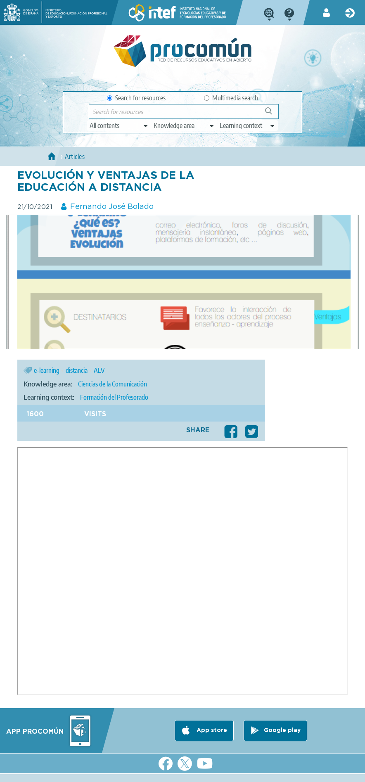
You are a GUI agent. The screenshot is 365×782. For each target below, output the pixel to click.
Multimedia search (231, 98)
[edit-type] (119, 125)
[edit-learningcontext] (247, 125)
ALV (99, 370)
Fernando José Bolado (112, 207)
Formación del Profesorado (114, 397)
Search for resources (136, 98)
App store (211, 730)
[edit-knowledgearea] (184, 125)
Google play (282, 730)
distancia (77, 370)
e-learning (46, 370)
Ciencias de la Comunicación (112, 384)
